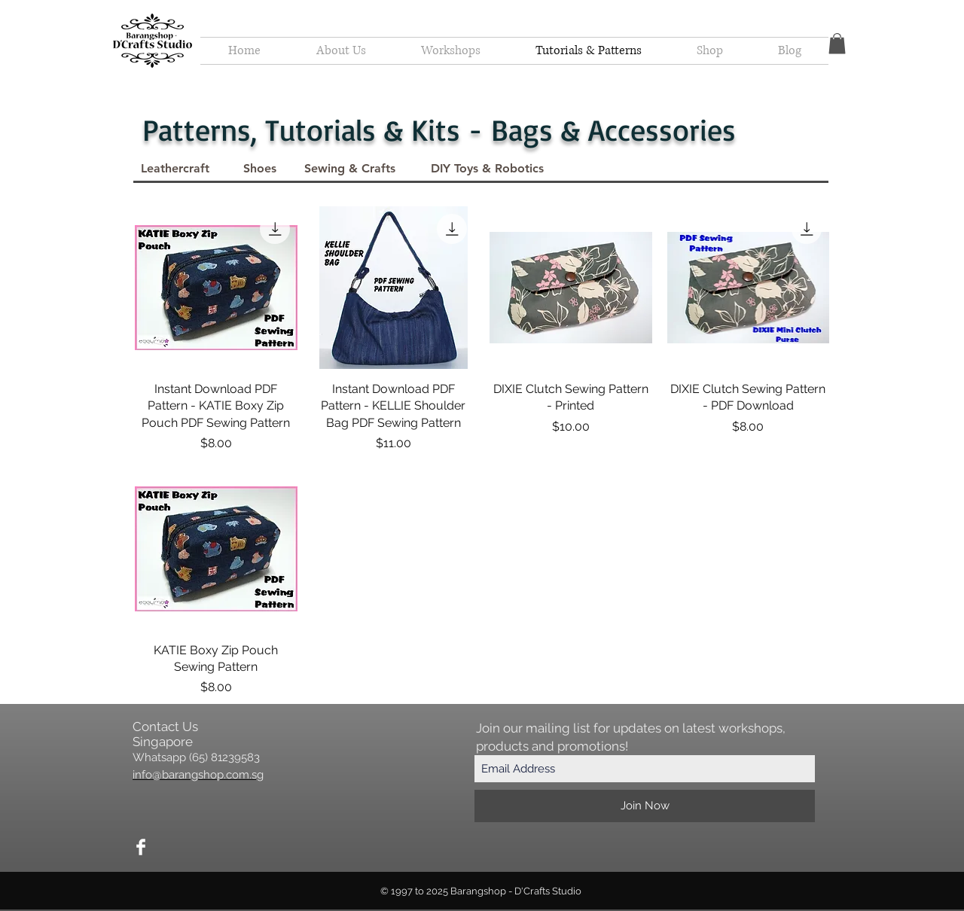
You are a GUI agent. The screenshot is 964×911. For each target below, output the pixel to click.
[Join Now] (644, 806)
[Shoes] (259, 168)
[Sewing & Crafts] (349, 168)
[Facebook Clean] (141, 847)
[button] (837, 43)
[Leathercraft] (175, 168)
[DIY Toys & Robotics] (486, 168)
